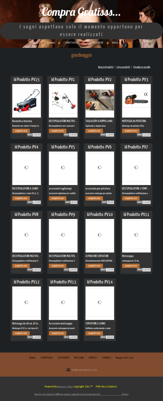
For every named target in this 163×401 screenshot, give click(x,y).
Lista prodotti (123, 67)
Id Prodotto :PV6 (100, 147)
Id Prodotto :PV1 (63, 80)
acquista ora (21, 131)
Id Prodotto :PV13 (63, 282)
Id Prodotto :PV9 (63, 214)
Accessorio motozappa (60, 323)
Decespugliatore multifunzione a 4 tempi (138, 193)
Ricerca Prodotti (105, 67)
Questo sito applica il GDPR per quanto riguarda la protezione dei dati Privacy (81, 394)
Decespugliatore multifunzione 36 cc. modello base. (69, 260)
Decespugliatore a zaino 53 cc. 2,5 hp (27, 193)
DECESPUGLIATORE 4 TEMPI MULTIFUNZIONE (142, 188)
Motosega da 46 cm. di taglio (27, 323)
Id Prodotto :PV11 (136, 214)
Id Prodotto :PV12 (26, 282)
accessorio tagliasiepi (60, 188)
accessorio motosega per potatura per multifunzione (106, 193)
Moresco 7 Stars (65, 387)
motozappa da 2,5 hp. (130, 260)
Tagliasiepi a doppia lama (95, 125)
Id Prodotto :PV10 (100, 214)
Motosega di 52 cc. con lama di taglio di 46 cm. (31, 328)
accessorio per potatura (97, 188)
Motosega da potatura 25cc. (133, 125)
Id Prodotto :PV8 (26, 214)
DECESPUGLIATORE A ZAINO (25, 188)
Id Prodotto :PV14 (100, 282)
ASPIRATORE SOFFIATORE (97, 256)
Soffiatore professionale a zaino (97, 328)
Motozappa (128, 256)
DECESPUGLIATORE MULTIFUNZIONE (65, 121)
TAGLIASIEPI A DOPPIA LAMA (99, 121)
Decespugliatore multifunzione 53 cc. (27, 260)
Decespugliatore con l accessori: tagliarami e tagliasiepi (71, 125)
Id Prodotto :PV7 (136, 147)
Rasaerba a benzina (22, 121)
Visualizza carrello (141, 67)
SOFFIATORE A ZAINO (95, 323)
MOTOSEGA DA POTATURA (134, 121)
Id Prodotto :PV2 (100, 80)
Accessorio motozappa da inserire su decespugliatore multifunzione (76, 328)
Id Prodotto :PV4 (26, 147)
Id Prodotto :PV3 (136, 80)
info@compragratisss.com (84, 370)
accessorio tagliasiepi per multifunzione (65, 193)
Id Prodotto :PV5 (63, 147)
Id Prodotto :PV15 (26, 80)
